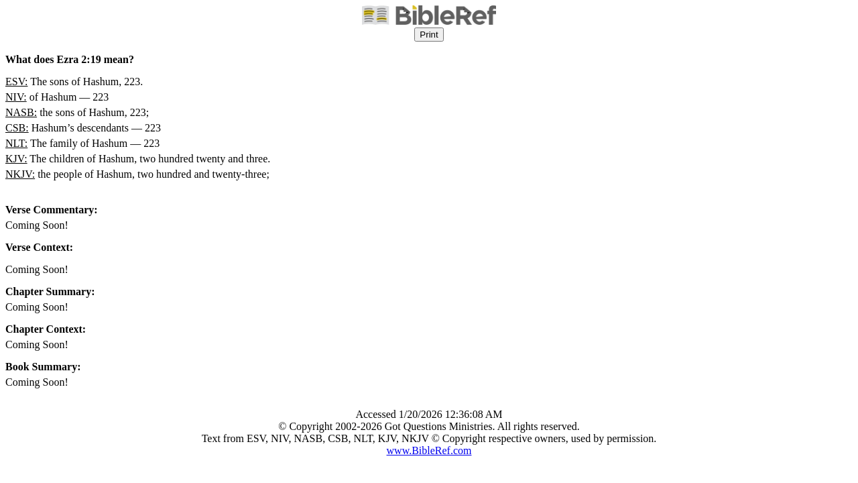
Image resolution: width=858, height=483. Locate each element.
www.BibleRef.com (429, 450)
